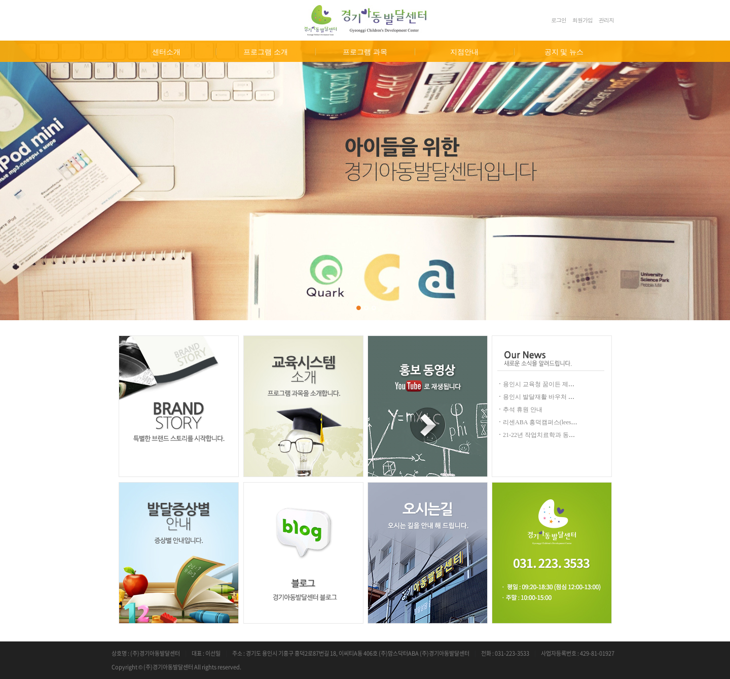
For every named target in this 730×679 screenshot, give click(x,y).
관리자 (606, 20)
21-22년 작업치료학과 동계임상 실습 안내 (558, 434)
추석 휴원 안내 (522, 409)
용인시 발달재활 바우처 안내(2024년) (553, 396)
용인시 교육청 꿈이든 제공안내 (545, 384)
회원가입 (582, 20)
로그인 (558, 20)
